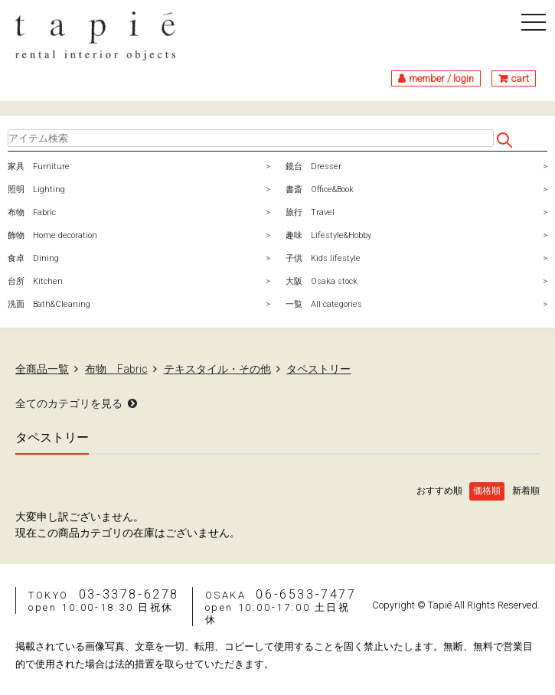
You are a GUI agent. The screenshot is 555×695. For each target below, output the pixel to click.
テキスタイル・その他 (217, 369)
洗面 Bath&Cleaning (49, 304)
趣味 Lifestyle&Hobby (328, 235)
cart (520, 78)
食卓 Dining (33, 258)
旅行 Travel (310, 212)
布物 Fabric (32, 212)
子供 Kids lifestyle (323, 258)
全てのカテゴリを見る (68, 403)
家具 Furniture (39, 166)
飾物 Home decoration (52, 235)
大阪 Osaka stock (321, 281)
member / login (441, 78)
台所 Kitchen (35, 281)
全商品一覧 (42, 369)
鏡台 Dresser (313, 166)
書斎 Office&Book (320, 189)
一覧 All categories (324, 304)
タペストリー (318, 369)
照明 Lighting (36, 189)
